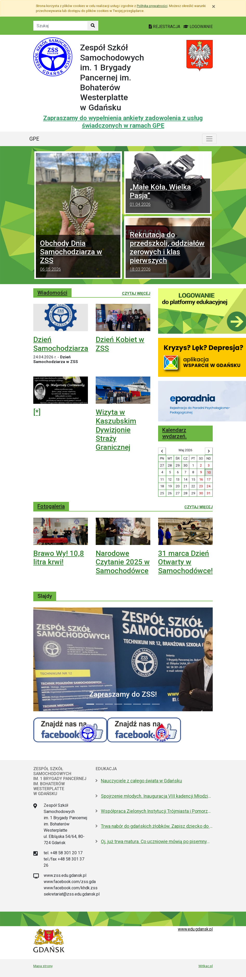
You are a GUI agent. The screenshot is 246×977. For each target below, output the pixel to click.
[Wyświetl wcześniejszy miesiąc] (162, 451)
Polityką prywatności (152, 6)
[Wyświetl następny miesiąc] (209, 451)
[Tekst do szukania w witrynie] (60, 26)
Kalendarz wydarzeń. (174, 433)
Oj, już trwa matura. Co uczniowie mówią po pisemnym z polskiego (157, 841)
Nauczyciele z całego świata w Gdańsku (141, 780)
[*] (37, 412)
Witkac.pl (205, 966)
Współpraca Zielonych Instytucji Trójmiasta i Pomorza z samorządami (157, 811)
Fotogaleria (51, 506)
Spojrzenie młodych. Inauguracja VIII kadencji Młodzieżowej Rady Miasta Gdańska (157, 796)
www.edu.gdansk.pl (195, 929)
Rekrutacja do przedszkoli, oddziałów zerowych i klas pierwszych (168, 252)
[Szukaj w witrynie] (92, 26)
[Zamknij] (213, 6)
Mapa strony (43, 966)
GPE (34, 139)
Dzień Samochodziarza (60, 344)
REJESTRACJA (165, 26)
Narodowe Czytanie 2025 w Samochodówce (123, 562)
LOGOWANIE (198, 26)
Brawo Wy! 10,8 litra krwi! (58, 557)
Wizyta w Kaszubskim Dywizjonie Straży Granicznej (116, 429)
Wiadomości (52, 293)
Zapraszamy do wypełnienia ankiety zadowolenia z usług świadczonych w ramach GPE (123, 121)
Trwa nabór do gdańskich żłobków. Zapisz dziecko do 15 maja (157, 826)
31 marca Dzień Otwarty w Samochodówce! (185, 562)
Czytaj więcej (136, 293)
